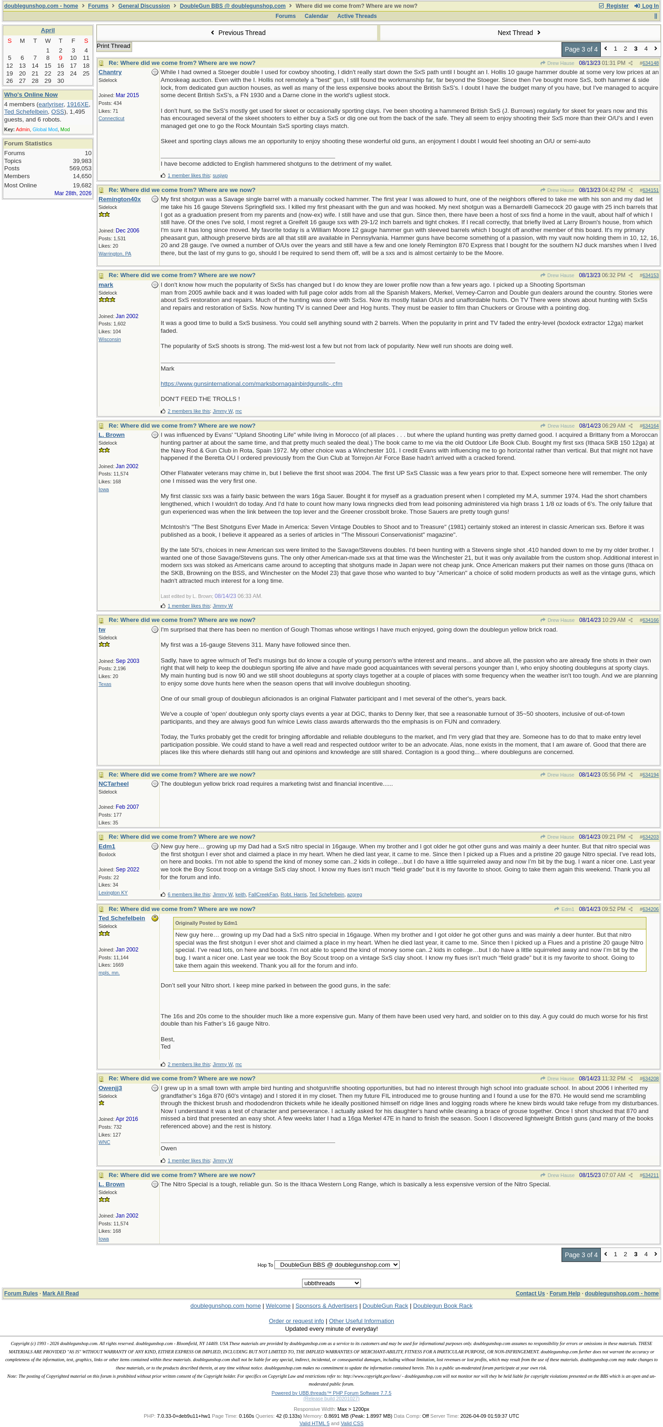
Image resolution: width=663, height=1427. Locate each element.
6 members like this (189, 894)
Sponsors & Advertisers (327, 1305)
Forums (98, 6)
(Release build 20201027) (331, 1398)
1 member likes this (189, 175)
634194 (650, 774)
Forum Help (565, 1293)
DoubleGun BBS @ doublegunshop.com (233, 6)
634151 (650, 190)
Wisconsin (110, 339)
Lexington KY (113, 892)
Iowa (104, 489)
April (48, 30)
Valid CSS (352, 1423)
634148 (650, 63)
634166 (650, 620)
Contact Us (530, 1293)
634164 (650, 426)
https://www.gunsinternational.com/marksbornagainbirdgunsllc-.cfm (252, 383)
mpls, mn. (109, 972)
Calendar (316, 16)
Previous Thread (237, 32)
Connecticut (111, 118)
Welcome (278, 1305)
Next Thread (520, 32)
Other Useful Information (361, 1320)
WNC (104, 1142)
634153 (650, 275)
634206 (650, 909)
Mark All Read (60, 1293)
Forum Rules (21, 1293)
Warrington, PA (115, 253)
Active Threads (357, 16)
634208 (650, 1078)
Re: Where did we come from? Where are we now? (182, 62)
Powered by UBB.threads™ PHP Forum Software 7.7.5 (331, 1393)
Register (613, 6)
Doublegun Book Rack (442, 1305)
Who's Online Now (31, 94)
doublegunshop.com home (225, 1305)
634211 (650, 1175)
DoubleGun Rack (385, 1305)
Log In (646, 6)
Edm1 (564, 909)
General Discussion (144, 6)
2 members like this (189, 411)
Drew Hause (557, 63)
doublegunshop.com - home (41, 6)
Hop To (265, 1265)
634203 (650, 837)
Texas (105, 684)
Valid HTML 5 (314, 1423)
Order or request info (296, 1320)
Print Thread (113, 45)
